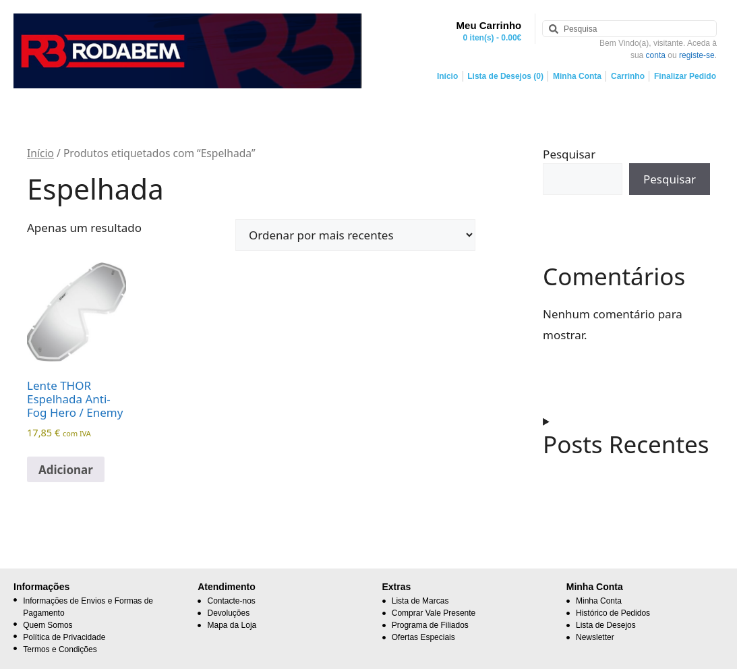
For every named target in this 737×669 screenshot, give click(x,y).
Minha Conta (577, 76)
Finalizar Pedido (685, 76)
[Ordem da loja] (355, 235)
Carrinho (628, 76)
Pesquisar (569, 154)
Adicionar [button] (65, 469)
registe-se (697, 55)
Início (447, 76)
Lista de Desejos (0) (505, 76)
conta (656, 55)
